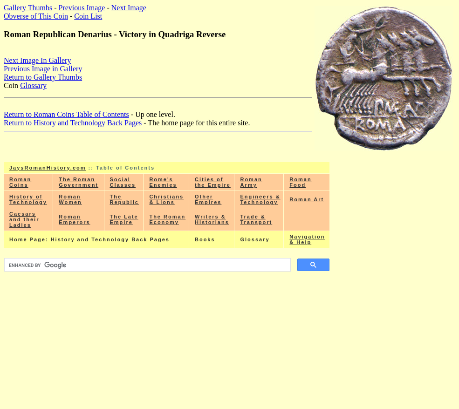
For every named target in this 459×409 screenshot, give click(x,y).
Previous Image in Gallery (43, 69)
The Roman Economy (167, 219)
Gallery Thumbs (28, 8)
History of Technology (28, 199)
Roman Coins (20, 182)
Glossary (33, 85)
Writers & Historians (212, 219)
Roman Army (251, 182)
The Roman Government (78, 182)
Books (205, 239)
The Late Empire (124, 219)
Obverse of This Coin (36, 16)
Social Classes (123, 182)
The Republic (124, 199)
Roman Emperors (74, 219)
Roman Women (70, 199)
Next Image (128, 8)
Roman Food (300, 182)
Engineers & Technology (260, 199)
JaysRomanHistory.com (47, 167)
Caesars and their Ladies (24, 219)
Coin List (88, 16)
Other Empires (208, 199)
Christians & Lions (166, 199)
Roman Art (306, 199)
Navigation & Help (307, 239)
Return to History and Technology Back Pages (73, 123)
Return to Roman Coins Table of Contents (66, 114)
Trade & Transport (256, 219)
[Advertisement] (166, 339)
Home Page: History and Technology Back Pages (89, 239)
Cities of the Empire (213, 182)
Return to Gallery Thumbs (43, 77)
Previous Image (81, 8)
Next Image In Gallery (37, 60)
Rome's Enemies (163, 182)
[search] (146, 265)
